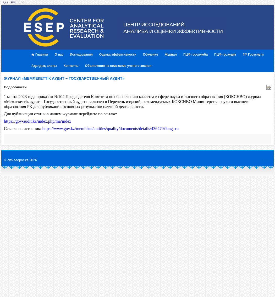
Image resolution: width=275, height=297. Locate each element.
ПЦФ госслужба (195, 54)
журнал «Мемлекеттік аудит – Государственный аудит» (64, 78)
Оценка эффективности (117, 54)
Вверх (266, 160)
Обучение (150, 54)
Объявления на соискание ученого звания (118, 66)
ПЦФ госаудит (225, 54)
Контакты (71, 66)
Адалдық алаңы (44, 66)
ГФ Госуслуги (253, 54)
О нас (59, 54)
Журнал (171, 54)
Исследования (81, 54)
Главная (39, 54)
